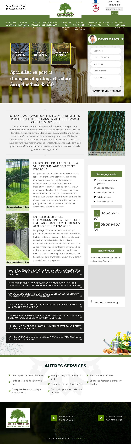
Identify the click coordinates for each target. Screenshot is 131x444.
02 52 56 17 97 (15, 6)
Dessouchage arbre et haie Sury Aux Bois (65, 391)
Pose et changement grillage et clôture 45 (79, 26)
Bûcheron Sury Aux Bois (100, 375)
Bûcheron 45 (108, 23)
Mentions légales (78, 438)
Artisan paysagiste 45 (23, 24)
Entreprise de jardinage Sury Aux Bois (65, 377)
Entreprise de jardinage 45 (66, 26)
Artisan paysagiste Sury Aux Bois (26, 375)
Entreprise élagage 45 (11, 23)
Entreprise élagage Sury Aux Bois (65, 384)
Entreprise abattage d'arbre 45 (120, 24)
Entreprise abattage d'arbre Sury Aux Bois (104, 382)
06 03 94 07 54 (15, 9)
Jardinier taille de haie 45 (35, 24)
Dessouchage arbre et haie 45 (94, 24)
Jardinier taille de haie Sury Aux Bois (25, 382)
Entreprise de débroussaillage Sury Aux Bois (25, 391)
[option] (20, 54)
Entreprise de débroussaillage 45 (50, 24)
